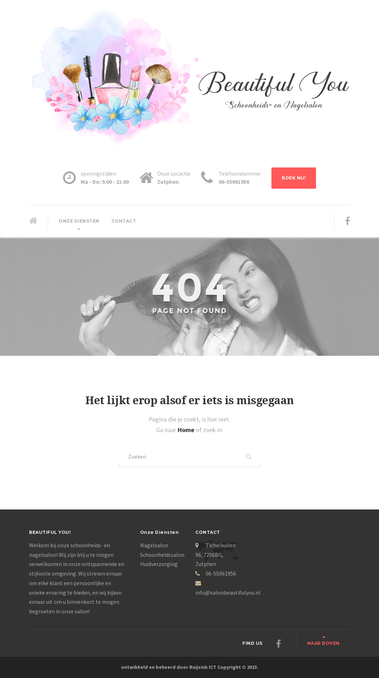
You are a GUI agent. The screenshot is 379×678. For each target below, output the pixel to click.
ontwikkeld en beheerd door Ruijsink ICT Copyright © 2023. (189, 667)
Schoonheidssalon (162, 554)
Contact (123, 221)
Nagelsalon (154, 545)
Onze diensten (79, 221)
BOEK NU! (294, 178)
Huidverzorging (159, 563)
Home (187, 430)
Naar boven (323, 643)
